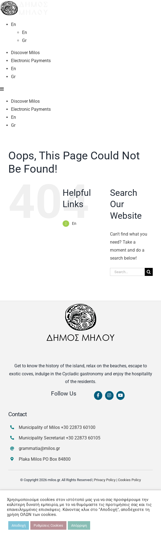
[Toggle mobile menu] (2, 222)
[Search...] (127, 406)
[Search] (149, 406)
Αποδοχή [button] (19, 525)
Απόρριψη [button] (79, 525)
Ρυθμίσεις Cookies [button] (48, 525)
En (74, 357)
